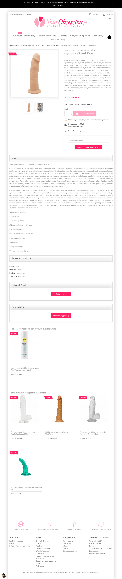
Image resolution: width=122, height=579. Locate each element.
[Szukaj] (100, 19)
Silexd (17, 266)
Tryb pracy (14, 276)
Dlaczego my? (40, 553)
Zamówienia (67, 543)
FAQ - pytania (40, 566)
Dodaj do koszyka (85, 113)
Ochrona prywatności (43, 548)
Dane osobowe (68, 541)
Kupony (65, 548)
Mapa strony (40, 558)
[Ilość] (67, 113)
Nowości (12, 543)
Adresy (65, 546)
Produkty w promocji (16, 541)
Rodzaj (12, 273)
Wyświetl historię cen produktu (78, 104)
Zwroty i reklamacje (42, 541)
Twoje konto (69, 537)
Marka (12, 266)
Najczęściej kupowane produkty (19, 546)
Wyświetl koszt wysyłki (75, 126)
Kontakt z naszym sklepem (45, 556)
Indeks (12, 270)
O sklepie (39, 543)
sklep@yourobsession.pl (97, 553)
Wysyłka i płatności (42, 551)
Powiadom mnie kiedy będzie (88, 147)
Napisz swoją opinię (61, 315)
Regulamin (39, 546)
